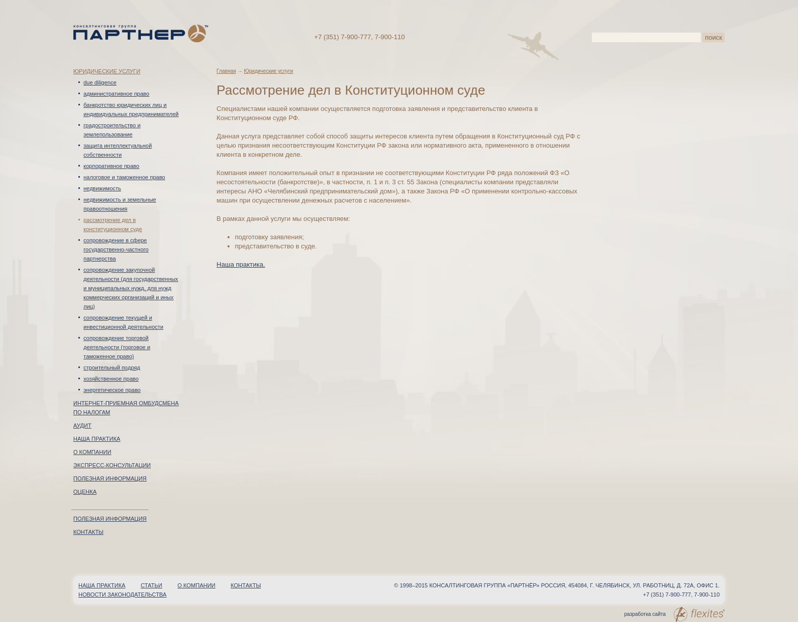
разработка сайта (674, 614)
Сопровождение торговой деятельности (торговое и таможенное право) (116, 347)
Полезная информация (110, 478)
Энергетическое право (111, 390)
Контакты (88, 532)
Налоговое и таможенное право (124, 177)
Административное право (116, 94)
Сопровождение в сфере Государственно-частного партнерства (116, 249)
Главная (226, 71)
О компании (92, 452)
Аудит (82, 425)
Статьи (151, 585)
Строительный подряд (111, 367)
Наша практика (96, 439)
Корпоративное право (111, 166)
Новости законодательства (122, 594)
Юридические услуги (106, 71)
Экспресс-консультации (112, 465)
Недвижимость (102, 188)
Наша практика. (241, 264)
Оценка (85, 492)
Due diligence (100, 82)
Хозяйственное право (110, 379)
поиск (713, 37)
